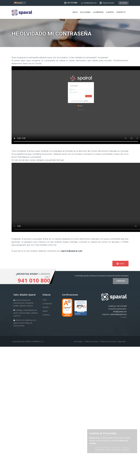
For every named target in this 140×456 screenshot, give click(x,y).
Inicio (75, 12)
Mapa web (122, 341)
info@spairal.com (89, 3)
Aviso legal (78, 341)
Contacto (121, 12)
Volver (120, 263)
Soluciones (85, 12)
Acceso (123, 3)
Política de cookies (91, 341)
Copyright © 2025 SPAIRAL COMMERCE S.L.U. (28, 341)
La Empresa (98, 12)
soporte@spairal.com (71, 251)
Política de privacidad (108, 341)
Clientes (110, 12)
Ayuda (45, 311)
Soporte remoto (106, 3)
